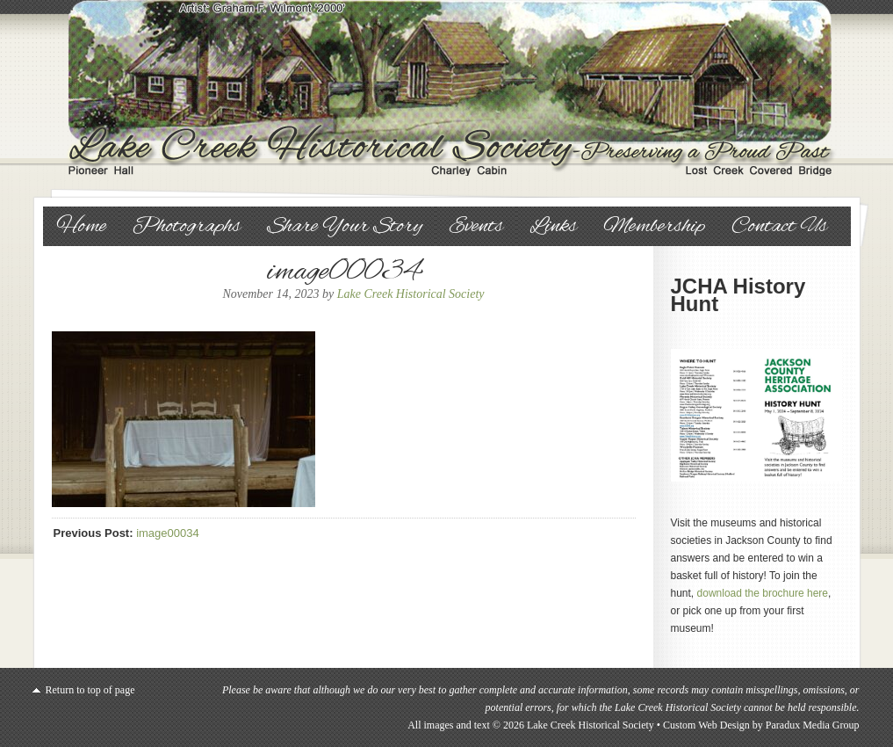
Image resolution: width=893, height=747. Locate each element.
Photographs (187, 227)
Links (553, 227)
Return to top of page (90, 690)
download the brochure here (762, 593)
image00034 (167, 533)
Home (81, 227)
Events (476, 227)
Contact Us (779, 227)
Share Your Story (344, 227)
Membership (654, 227)
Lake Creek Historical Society (446, 88)
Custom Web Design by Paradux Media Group (761, 725)
